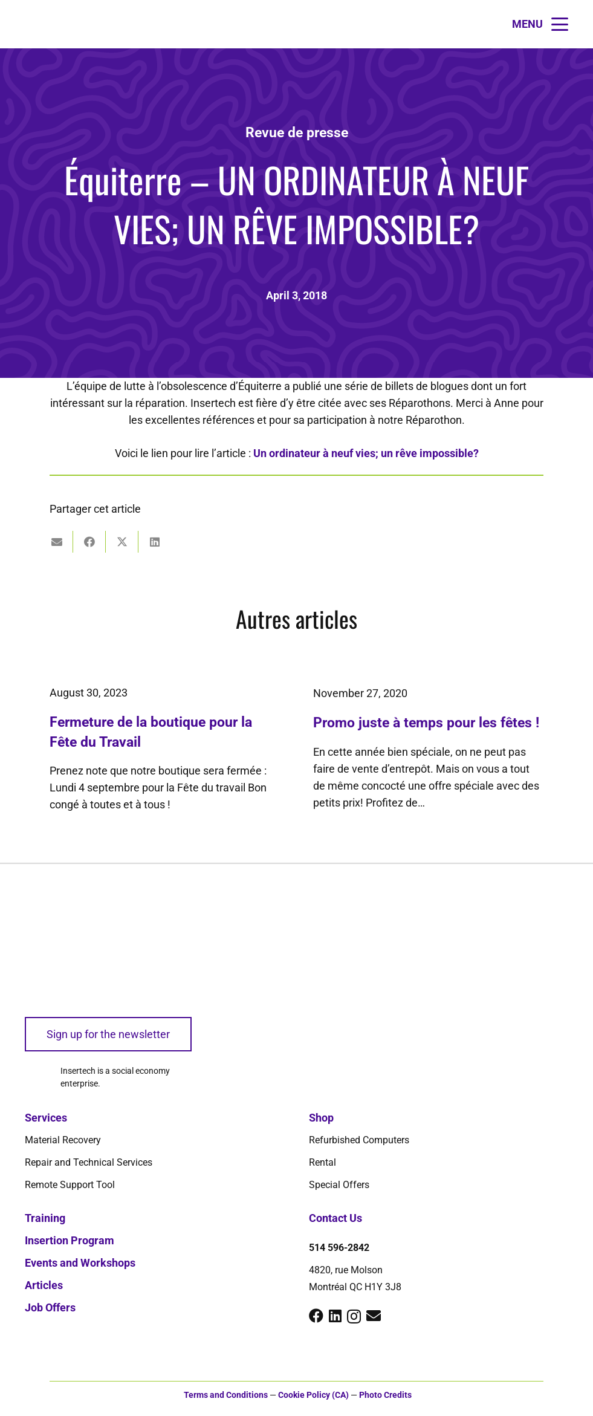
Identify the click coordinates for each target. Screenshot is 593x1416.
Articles (44, 1285)
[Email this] (57, 542)
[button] (540, 24)
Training (45, 1218)
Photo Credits (385, 1395)
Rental (322, 1162)
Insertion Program (69, 1240)
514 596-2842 (339, 1247)
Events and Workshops (80, 1262)
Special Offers (339, 1184)
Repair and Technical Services (88, 1162)
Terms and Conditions (226, 1395)
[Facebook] (316, 1315)
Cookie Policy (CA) (313, 1395)
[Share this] (89, 542)
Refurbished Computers (359, 1140)
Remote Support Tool (70, 1184)
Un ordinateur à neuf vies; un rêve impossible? (366, 453)
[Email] (373, 1315)
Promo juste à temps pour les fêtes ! (426, 735)
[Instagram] (354, 1316)
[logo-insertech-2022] (70, 957)
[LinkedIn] (335, 1315)
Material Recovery (63, 1140)
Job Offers (50, 1307)
